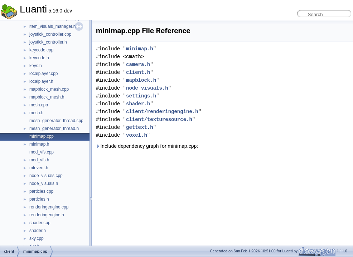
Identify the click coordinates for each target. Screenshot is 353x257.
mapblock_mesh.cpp (49, 89)
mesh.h (36, 112)
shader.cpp (39, 222)
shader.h (37, 230)
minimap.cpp (41, 136)
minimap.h (39, 144)
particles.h (39, 199)
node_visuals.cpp (46, 175)
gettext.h (139, 127)
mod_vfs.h (39, 159)
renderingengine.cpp (48, 207)
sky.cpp (36, 238)
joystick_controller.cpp (50, 34)
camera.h (138, 64)
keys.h (35, 65)
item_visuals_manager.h (52, 26)
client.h (138, 72)
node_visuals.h (43, 183)
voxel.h (136, 135)
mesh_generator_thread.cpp (56, 120)
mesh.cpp (38, 104)
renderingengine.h (46, 214)
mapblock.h (141, 80)
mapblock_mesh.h (46, 97)
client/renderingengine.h (162, 111)
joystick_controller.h (48, 42)
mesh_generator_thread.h (54, 128)
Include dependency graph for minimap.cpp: (147, 146)
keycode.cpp (41, 49)
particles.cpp (41, 191)
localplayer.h (41, 81)
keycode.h (39, 57)
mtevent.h (38, 167)
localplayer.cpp (43, 73)
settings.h (141, 95)
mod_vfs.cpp (41, 152)
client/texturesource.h (159, 119)
